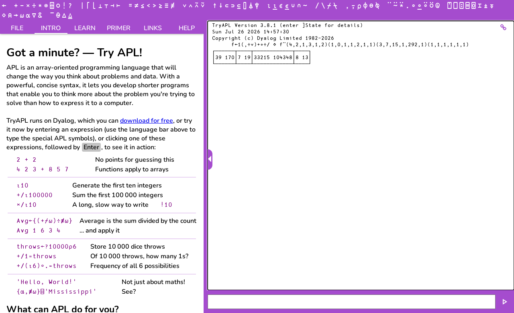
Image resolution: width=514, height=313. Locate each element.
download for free (146, 120)
